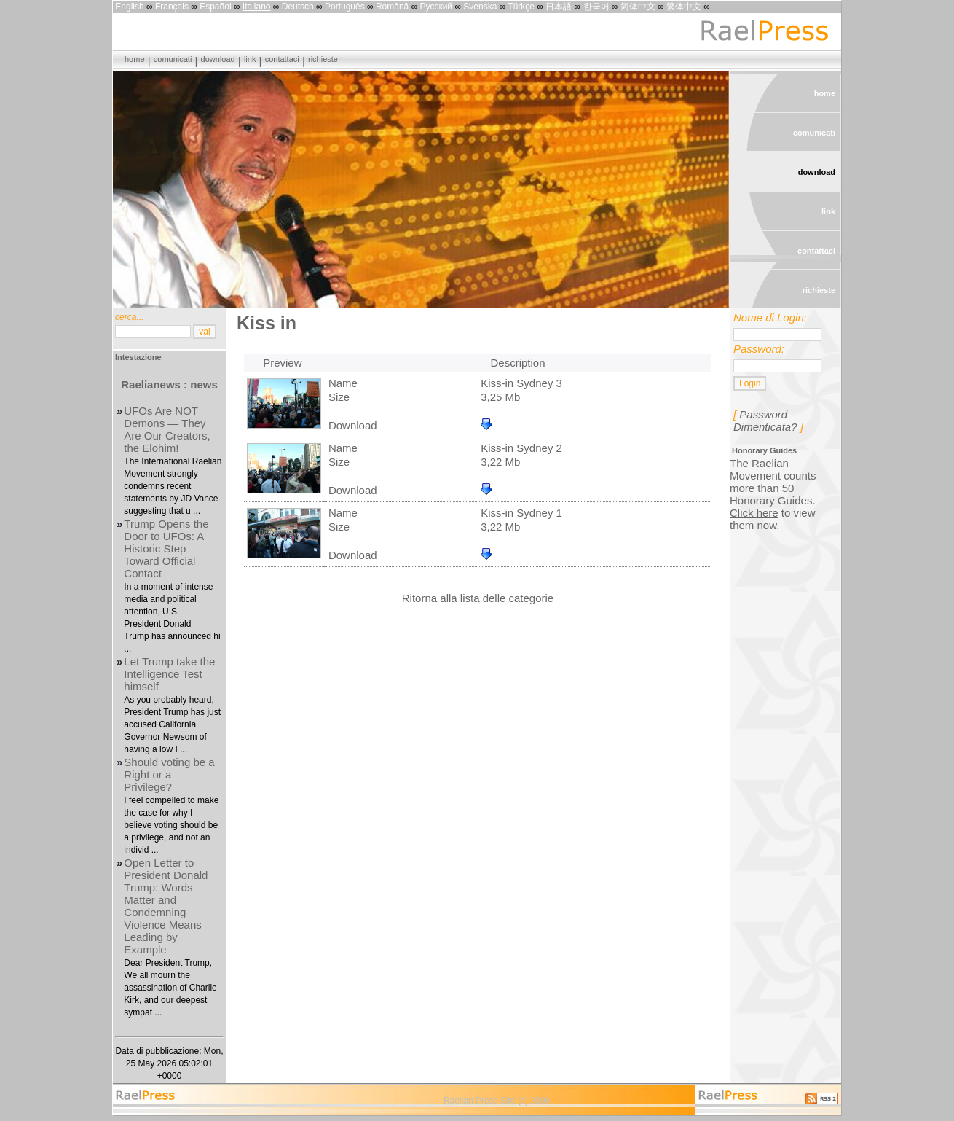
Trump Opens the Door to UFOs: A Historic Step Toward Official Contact (166, 548)
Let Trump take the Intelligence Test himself (169, 673)
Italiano (257, 6)
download (218, 59)
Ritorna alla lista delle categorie (477, 598)
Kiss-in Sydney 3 (521, 383)
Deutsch (298, 6)
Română (392, 6)
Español (215, 6)
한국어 (596, 6)
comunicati (173, 59)
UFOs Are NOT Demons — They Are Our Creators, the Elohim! (167, 429)
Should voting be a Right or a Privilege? (169, 774)
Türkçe (521, 6)
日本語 (558, 6)
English (129, 6)
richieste (323, 59)
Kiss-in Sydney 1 (521, 513)
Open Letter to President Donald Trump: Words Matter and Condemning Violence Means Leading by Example (166, 906)
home (135, 59)
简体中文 (637, 6)
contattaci (282, 59)
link (250, 59)
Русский (436, 6)
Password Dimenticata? (765, 420)
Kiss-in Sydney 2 (521, 448)
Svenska (480, 6)
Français (172, 6)
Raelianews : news (169, 384)
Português (345, 6)
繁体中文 (683, 6)
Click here (754, 513)
